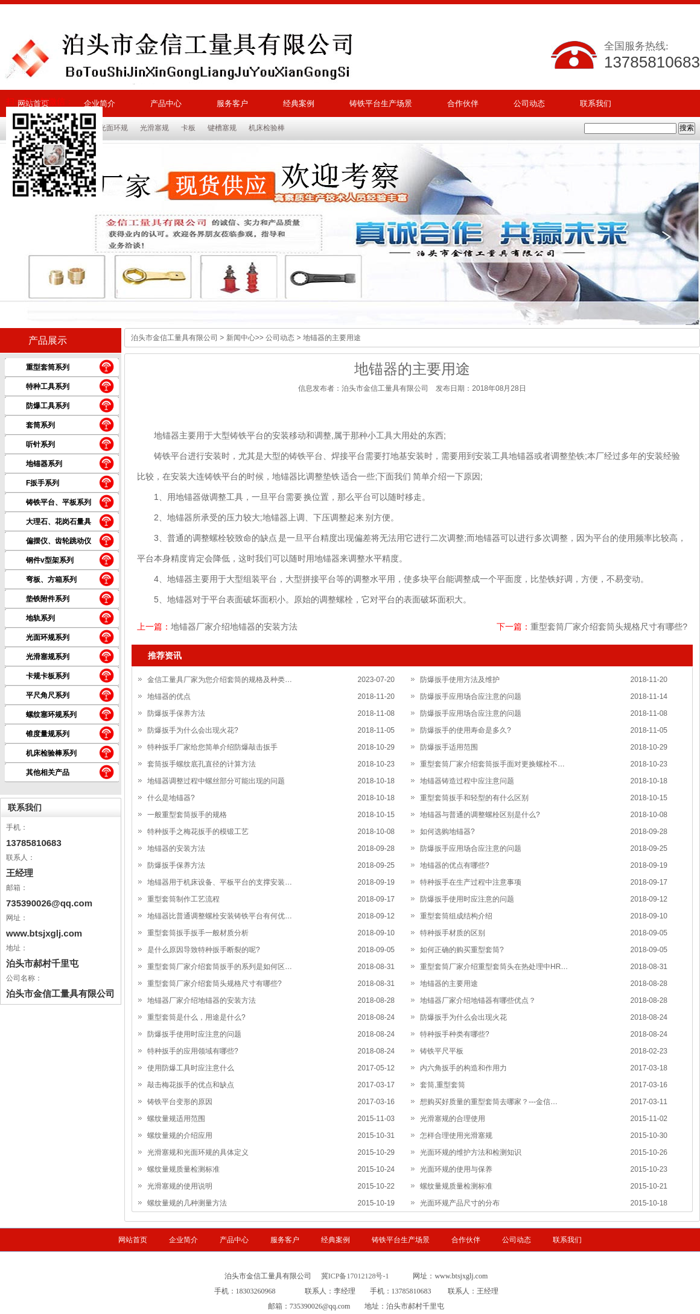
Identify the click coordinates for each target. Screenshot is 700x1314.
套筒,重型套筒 (442, 1085)
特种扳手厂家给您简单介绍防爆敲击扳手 (212, 747)
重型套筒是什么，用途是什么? (196, 1017)
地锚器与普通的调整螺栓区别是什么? (480, 814)
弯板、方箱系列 (51, 579)
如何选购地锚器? (447, 831)
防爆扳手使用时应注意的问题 (467, 899)
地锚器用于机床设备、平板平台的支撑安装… (219, 882)
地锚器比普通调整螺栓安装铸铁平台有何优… (219, 916)
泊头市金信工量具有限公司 (174, 337)
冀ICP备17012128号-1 (355, 1276)
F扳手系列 (42, 483)
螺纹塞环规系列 (51, 714)
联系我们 (595, 103)
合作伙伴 (463, 103)
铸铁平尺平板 (441, 1051)
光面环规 (113, 128)
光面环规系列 (47, 637)
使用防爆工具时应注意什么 (190, 1068)
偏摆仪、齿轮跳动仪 (58, 541)
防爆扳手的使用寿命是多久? (465, 730)
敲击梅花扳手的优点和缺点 (190, 1085)
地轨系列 (40, 618)
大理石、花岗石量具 (58, 521)
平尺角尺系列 (47, 695)
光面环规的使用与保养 (456, 1169)
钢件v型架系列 (50, 560)
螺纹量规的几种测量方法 (187, 1203)
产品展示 (47, 340)
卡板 (188, 128)
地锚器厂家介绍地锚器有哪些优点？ (478, 1000)
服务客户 (232, 103)
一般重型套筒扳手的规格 (187, 814)
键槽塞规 (222, 128)
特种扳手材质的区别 (452, 933)
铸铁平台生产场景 (380, 103)
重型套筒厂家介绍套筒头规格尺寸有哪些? (608, 626)
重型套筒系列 (47, 367)
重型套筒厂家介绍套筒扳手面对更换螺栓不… (492, 764)
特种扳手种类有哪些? (454, 1034)
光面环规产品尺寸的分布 (460, 1203)
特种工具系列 (47, 386)
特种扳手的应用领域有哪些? (192, 1051)
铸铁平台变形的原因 (179, 1102)
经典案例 (298, 103)
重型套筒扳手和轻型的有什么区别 (474, 798)
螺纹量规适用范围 (176, 1118)
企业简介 (183, 1240)
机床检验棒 (267, 128)
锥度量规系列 (47, 734)
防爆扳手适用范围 (449, 747)
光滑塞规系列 (47, 656)
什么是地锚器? (171, 798)
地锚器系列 (44, 464)
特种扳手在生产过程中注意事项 (470, 882)
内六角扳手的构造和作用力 (463, 1068)
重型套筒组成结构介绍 (456, 916)
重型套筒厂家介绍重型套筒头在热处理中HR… (494, 966)
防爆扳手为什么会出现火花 (463, 1017)
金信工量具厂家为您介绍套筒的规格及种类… (219, 679)
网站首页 (132, 1240)
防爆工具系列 (47, 406)
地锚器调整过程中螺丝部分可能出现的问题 (216, 781)
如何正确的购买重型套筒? (462, 950)
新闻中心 (240, 337)
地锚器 (166, 435)
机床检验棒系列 (51, 753)
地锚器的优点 (169, 696)
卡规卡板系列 (47, 676)
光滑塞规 (154, 128)
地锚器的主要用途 (449, 983)
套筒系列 (40, 425)
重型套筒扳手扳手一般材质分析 (198, 933)
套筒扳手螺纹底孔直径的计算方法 (201, 764)
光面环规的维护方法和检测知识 (470, 1152)
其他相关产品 (47, 772)
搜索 (686, 128)
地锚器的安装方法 (176, 848)
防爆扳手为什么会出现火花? (192, 730)
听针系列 (40, 444)
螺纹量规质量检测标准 (183, 1169)
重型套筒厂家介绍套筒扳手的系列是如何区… (219, 966)
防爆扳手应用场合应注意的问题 (470, 696)
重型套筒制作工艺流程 (183, 899)
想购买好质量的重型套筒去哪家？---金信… (489, 1102)
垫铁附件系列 (47, 599)
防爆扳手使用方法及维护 (460, 679)
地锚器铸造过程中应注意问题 (467, 781)
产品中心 (166, 103)
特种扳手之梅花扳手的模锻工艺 (198, 831)
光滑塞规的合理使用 (452, 1118)
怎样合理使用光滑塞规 (456, 1135)
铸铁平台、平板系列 (58, 502)
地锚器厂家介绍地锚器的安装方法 (234, 626)
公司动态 (529, 103)
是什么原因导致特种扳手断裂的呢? (203, 950)
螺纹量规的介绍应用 (179, 1135)
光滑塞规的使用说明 (179, 1186)
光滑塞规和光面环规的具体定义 (198, 1152)
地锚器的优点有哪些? (454, 865)
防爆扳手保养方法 (176, 713)
